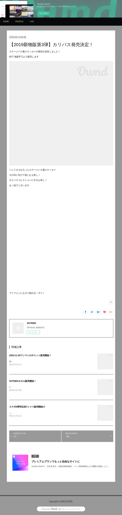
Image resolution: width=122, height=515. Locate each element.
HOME (6, 21)
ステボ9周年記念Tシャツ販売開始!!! (27, 407)
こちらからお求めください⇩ (21, 413)
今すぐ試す (43, 13)
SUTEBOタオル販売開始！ (22, 381)
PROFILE (19, 21)
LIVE (32, 21)
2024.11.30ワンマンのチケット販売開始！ (30, 355)
